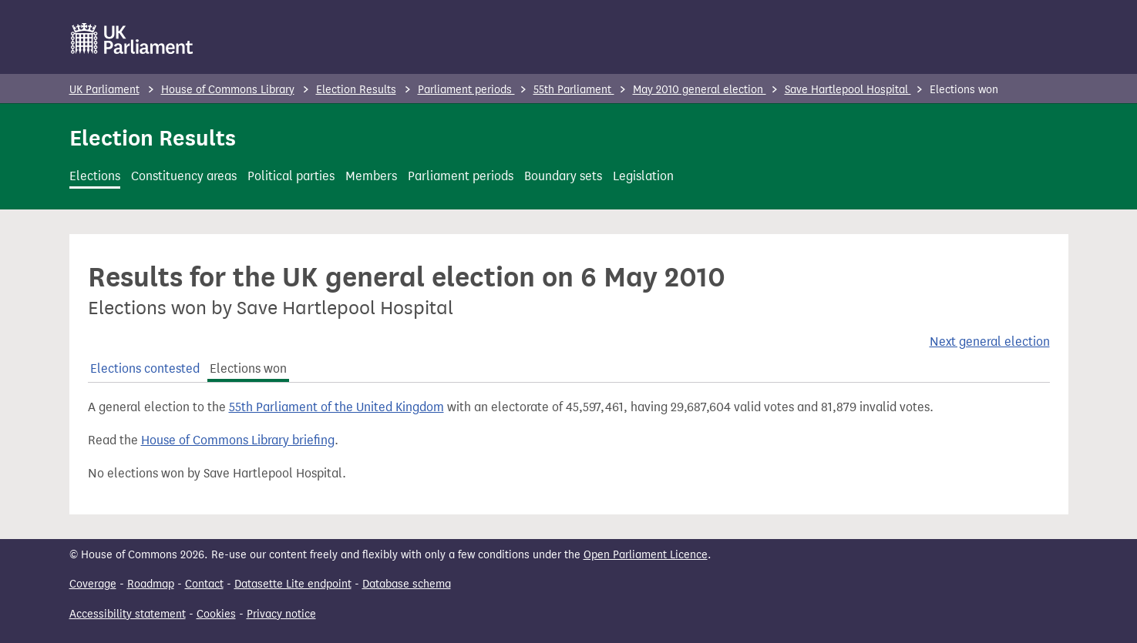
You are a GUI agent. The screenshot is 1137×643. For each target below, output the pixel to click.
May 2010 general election (699, 89)
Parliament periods (466, 89)
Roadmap (150, 584)
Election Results (356, 89)
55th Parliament (573, 89)
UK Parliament (104, 89)
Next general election (990, 341)
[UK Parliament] (132, 38)
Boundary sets (563, 176)
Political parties (291, 176)
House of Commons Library (227, 89)
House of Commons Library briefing (238, 440)
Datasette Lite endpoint (293, 584)
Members (371, 176)
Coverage (92, 584)
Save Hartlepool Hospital (848, 89)
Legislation (643, 176)
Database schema (406, 584)
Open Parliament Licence (646, 554)
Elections (94, 176)
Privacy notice (281, 614)
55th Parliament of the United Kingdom (336, 407)
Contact (204, 584)
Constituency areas (184, 176)
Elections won (248, 368)
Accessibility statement (127, 614)
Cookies (216, 614)
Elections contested (145, 368)
